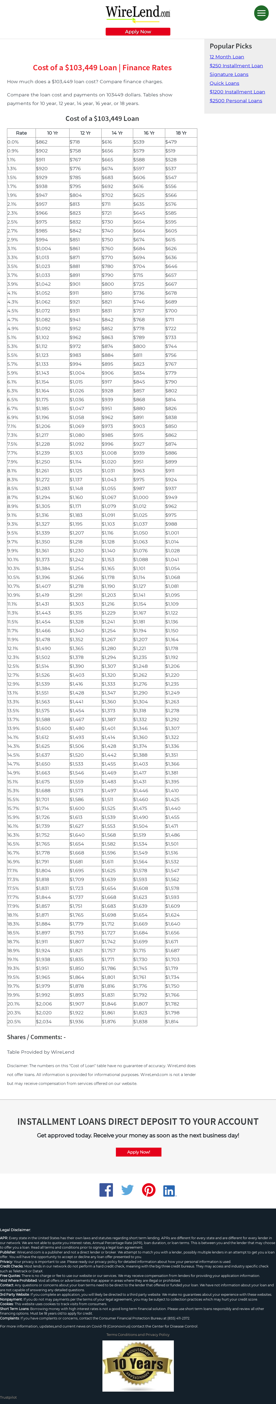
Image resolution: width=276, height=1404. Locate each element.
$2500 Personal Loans (236, 100)
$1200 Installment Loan (237, 92)
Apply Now (138, 31)
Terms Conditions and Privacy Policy (138, 1334)
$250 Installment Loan (236, 65)
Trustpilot (8, 1397)
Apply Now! (138, 1152)
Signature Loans (229, 74)
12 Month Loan (227, 57)
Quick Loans (224, 83)
